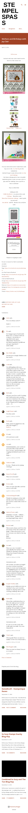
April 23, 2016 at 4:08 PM (13, 479)
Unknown (9, 462)
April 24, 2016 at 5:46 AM (13, 540)
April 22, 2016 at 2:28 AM (13, 429)
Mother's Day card (7, 304)
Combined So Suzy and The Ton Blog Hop (14, 780)
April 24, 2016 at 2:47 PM (13, 557)
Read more (23, 707)
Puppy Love (19, 128)
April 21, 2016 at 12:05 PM (13, 388)
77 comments (10, 798)
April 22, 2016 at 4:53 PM (13, 458)
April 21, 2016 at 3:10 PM (13, 416)
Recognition (12, 28)
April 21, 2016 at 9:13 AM (13, 326)
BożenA (8, 525)
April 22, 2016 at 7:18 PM (13, 469)
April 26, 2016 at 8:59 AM (13, 630)
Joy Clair (17, 302)
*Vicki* (8, 635)
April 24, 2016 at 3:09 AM (13, 507)
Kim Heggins (10, 647)
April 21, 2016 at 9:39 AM (13, 360)
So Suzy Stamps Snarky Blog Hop (12, 735)
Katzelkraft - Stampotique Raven (13, 690)
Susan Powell (10, 474)
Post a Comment (6, 657)
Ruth (7, 393)
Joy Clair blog (16, 168)
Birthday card (10, 302)
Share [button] (3, 306)
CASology (9, 196)
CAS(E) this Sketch (8, 194)
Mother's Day (10, 128)
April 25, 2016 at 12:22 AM (13, 594)
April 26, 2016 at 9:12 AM (13, 642)
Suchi (7, 421)
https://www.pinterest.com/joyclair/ (16, 285)
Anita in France (10, 512)
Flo (7, 331)
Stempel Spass (10, 13)
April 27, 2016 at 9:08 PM (13, 653)
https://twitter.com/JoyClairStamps (15, 291)
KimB (7, 598)
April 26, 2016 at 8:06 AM (13, 617)
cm (7, 444)
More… (20, 28)
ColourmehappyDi (11, 495)
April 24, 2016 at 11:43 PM (13, 579)
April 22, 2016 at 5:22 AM (13, 439)
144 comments (10, 753)
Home (3, 28)
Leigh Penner (10, 411)
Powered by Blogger (14, 806)
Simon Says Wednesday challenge (10, 198)
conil (7, 364)
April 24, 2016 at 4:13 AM (13, 520)
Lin (7, 545)
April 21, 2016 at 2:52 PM (13, 406)
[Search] (22, 3)
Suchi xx (8, 427)
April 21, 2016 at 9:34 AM (13, 348)
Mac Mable (9, 353)
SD (7, 434)
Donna (8, 484)
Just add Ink (5, 202)
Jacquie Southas (10, 583)
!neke (7, 318)
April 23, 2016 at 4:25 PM (13, 491)
